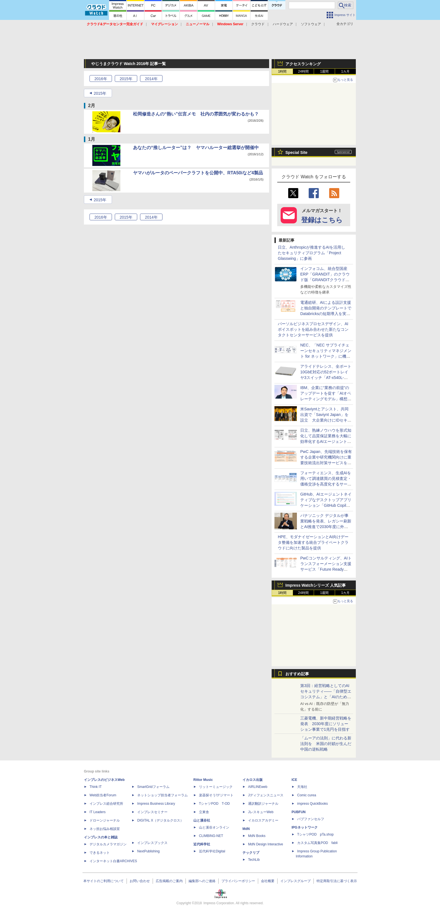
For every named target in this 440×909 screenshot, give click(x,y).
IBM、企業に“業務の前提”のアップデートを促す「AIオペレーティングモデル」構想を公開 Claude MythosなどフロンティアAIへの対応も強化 (325, 398)
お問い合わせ (140, 881)
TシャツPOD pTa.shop (315, 834)
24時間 (303, 71)
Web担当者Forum (103, 795)
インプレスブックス (152, 843)
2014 (151, 79)
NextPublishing (148, 851)
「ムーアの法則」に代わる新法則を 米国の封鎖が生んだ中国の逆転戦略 (325, 743)
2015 (126, 79)
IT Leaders (98, 812)
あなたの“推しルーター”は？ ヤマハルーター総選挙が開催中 (196, 147)
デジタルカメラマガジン (108, 844)
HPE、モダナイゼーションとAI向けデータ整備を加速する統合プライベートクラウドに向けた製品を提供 (313, 542)
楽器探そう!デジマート (216, 795)
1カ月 (345, 71)
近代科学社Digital (212, 851)
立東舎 (204, 812)
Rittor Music (203, 780)
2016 (100, 79)
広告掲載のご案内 (169, 881)
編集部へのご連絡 (202, 881)
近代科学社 (201, 844)
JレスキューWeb (260, 812)
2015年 (100, 93)
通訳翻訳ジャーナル (263, 804)
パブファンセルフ (310, 819)
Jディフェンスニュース (265, 795)
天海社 (302, 787)
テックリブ (250, 853)
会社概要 (267, 881)
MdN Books (256, 836)
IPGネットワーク (305, 827)
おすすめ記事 (297, 674)
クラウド (258, 24)
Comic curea (306, 795)
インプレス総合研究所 (106, 804)
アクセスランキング (303, 64)
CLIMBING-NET (211, 836)
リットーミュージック (216, 787)
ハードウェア (283, 24)
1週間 (324, 71)
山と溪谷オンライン (214, 827)
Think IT (96, 787)
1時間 (282, 71)
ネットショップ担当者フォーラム (162, 795)
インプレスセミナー (152, 812)
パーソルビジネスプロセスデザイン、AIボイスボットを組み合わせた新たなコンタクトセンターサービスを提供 (313, 329)
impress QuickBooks (312, 804)
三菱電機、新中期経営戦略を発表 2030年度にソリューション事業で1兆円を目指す (325, 724)
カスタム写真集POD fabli (317, 843)
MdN (246, 829)
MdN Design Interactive (265, 844)
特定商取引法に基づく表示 (337, 881)
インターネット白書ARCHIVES (113, 861)
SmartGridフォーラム (153, 787)
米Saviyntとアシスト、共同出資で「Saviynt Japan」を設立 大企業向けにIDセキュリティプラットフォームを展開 (325, 420)
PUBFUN (299, 812)
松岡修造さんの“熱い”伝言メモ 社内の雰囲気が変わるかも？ (196, 114)
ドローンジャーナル (105, 820)
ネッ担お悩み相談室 (105, 829)
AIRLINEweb (257, 787)
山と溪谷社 (201, 820)
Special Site (296, 152)
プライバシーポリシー (238, 881)
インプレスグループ (295, 881)
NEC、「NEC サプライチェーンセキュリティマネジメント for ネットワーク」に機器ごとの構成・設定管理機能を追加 (325, 356)
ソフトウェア (311, 24)
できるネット (100, 853)
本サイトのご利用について (103, 881)
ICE (294, 780)
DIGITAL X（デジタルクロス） (160, 820)
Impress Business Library (156, 804)
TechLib (254, 860)
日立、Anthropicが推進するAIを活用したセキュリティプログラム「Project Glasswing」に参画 (311, 253)
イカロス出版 (252, 780)
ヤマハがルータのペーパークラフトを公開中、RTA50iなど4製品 (198, 172)
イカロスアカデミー (263, 820)
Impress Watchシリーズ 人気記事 (315, 585)
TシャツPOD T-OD (214, 804)
